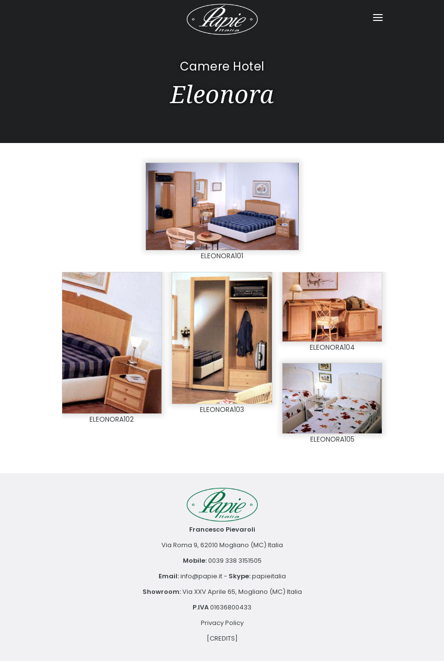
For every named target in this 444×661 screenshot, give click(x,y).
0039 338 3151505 (235, 560)
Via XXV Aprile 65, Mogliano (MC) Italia (242, 591)
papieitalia (269, 576)
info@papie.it (201, 576)
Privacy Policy (222, 622)
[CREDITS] (222, 638)
